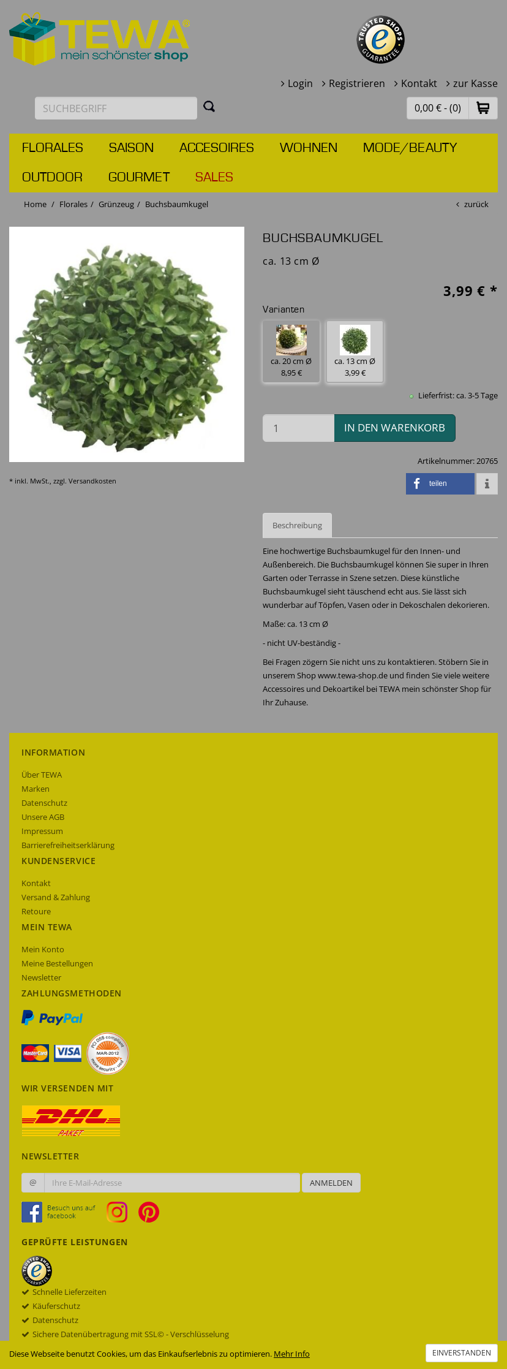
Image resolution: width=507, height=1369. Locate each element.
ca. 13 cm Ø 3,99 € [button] (354, 351)
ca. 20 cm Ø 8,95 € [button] (291, 351)
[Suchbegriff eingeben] (116, 108)
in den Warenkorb (394, 427)
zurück (476, 204)
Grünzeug (116, 204)
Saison (131, 148)
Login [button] (300, 83)
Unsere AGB (42, 816)
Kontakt (419, 83)
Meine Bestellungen (57, 963)
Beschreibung (297, 525)
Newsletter (41, 977)
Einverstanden (461, 1353)
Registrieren (357, 83)
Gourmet (139, 177)
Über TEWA (41, 774)
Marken (35, 788)
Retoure (36, 911)
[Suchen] (209, 106)
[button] (483, 107)
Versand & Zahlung (55, 897)
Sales (214, 177)
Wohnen (308, 148)
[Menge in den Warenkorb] (298, 428)
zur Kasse (475, 83)
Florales (52, 148)
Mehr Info (292, 1353)
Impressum (42, 830)
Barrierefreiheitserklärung (68, 845)
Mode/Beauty (410, 148)
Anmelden (331, 1182)
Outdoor (52, 177)
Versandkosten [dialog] (92, 480)
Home (35, 204)
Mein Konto (42, 949)
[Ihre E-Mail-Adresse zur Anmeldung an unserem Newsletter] (172, 1183)
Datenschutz (44, 802)
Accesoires (216, 148)
